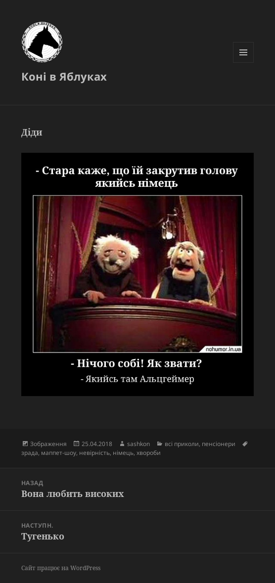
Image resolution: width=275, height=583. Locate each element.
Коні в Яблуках (64, 76)
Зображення (48, 444)
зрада (29, 452)
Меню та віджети (243, 62)
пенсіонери (218, 444)
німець (123, 452)
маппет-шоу (58, 452)
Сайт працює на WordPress (60, 568)
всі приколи (182, 444)
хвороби (149, 452)
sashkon (138, 444)
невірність (94, 452)
